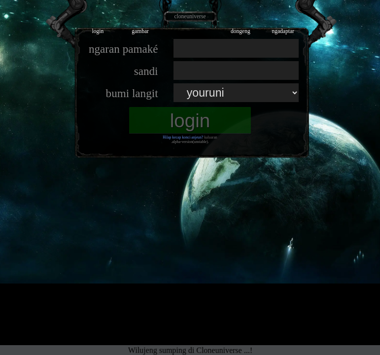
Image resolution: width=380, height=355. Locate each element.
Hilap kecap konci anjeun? (183, 137)
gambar (140, 31)
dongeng (240, 31)
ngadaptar (283, 31)
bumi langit (132, 93)
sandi (146, 71)
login (98, 31)
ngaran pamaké (123, 48)
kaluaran (210, 137)
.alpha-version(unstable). (190, 142)
